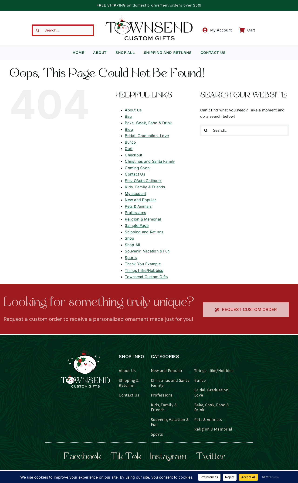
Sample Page (137, 225)
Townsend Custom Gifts (146, 276)
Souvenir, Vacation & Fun (147, 251)
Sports (130, 257)
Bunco (130, 142)
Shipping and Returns (144, 232)
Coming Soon (137, 168)
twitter (210, 457)
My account (135, 193)
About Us (133, 110)
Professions (135, 212)
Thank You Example (143, 264)
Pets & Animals (138, 206)
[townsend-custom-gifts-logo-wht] (85, 348)
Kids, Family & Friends (145, 187)
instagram (168, 457)
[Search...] (63, 30)
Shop (129, 238)
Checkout (133, 155)
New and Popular (140, 199)
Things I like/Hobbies (144, 270)
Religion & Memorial (143, 219)
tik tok (125, 457)
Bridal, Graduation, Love (147, 135)
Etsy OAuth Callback (143, 180)
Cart (128, 148)
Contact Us (135, 174)
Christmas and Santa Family (150, 161)
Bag (128, 116)
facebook (82, 457)
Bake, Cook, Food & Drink (148, 123)
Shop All (132, 244)
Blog (129, 129)
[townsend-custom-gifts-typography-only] (149, 17)
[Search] (37, 30)
